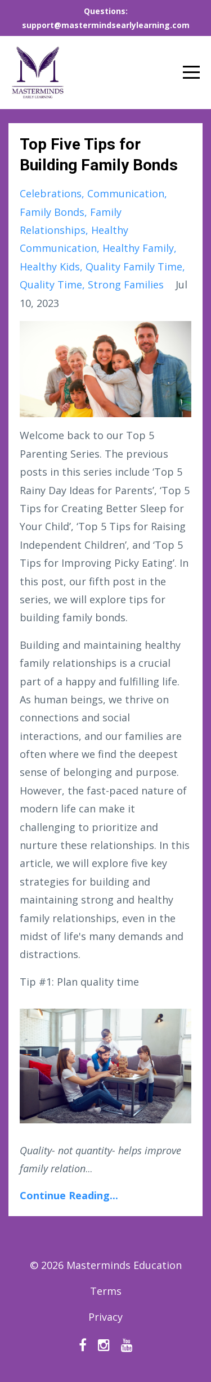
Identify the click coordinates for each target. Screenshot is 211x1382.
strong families (126, 284)
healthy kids (50, 266)
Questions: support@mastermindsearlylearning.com (106, 18)
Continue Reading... (69, 1195)
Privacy (105, 1317)
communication (125, 193)
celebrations (51, 193)
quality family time (134, 266)
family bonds (52, 212)
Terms (106, 1291)
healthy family (138, 248)
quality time (51, 284)
